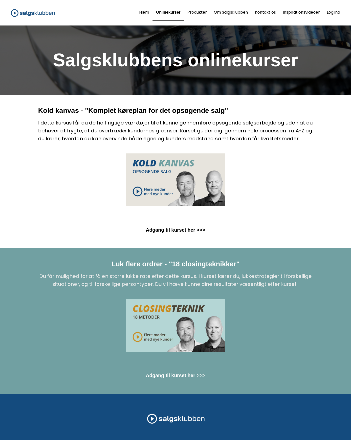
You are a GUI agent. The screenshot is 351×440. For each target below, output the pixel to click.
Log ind (333, 12)
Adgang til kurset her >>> (175, 230)
